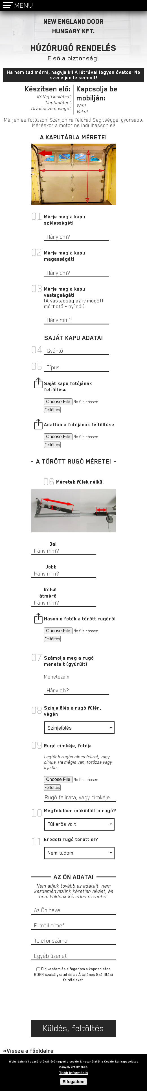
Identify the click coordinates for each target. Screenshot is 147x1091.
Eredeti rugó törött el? (71, 839)
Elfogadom (74, 1081)
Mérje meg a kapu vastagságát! (64, 292)
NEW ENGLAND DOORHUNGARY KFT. (73, 26)
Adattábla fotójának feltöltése (79, 424)
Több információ (73, 1073)
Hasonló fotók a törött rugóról (80, 619)
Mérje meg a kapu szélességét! (64, 220)
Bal (53, 544)
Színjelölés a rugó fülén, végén (72, 711)
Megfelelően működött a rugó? (80, 810)
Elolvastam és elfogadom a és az (73, 974)
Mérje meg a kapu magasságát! (64, 256)
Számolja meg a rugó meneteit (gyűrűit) (69, 661)
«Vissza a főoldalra (28, 1051)
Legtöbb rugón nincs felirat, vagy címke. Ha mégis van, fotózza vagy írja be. (78, 762)
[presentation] (74, 1004)
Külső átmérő (48, 593)
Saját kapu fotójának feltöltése (68, 386)
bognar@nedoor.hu (140, 6)
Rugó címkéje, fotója (68, 745)
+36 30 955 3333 (127, 5)
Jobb (51, 567)
